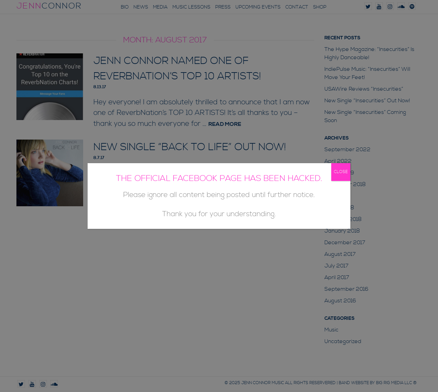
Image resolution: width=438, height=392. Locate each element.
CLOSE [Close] (341, 171)
